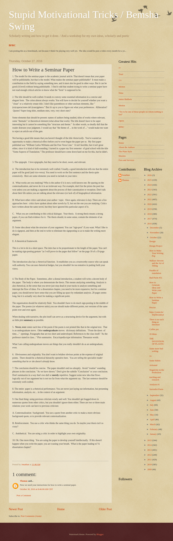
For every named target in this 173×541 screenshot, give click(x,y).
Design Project (155, 246)
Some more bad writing (156, 349)
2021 (149, 199)
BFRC (12, 45)
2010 (149, 464)
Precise (152, 307)
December (154, 228)
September (155, 395)
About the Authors (127, 147)
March (153, 424)
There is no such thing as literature (156, 322)
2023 (149, 189)
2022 (149, 194)
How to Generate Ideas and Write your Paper (155, 287)
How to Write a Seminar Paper (156, 300)
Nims (121, 93)
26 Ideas (153, 334)
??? (120, 80)
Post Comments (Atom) (31, 516)
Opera (121, 121)
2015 (149, 440)
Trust (121, 74)
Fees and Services (126, 160)
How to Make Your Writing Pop (156, 253)
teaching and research (154, 378)
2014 (149, 445)
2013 (149, 450)
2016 (149, 223)
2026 (149, 175)
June (152, 410)
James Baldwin (125, 99)
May (152, 415)
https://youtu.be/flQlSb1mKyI (156, 313)
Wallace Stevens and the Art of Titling (156, 263)
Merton (122, 87)
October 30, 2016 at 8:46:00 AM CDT (36, 489)
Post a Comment (24, 495)
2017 (149, 219)
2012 (149, 455)
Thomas (23, 481)
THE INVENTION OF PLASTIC (156, 341)
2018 (149, 214)
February (154, 429)
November (155, 232)
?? (119, 68)
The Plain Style (125, 151)
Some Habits (154, 360)
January (153, 434)
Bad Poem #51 (155, 278)
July (152, 405)
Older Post (105, 509)
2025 (149, 180)
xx (150, 356)
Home (61, 509)
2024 (149, 185)
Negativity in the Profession (156, 371)
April (152, 419)
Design (152, 241)
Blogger (99, 534)
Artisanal (153, 365)
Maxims (122, 156)
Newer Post (16, 509)
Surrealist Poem (156, 389)
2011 (149, 459)
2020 (149, 204)
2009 (149, 469)
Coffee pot (153, 329)
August (153, 400)
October (153, 237)
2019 (149, 209)
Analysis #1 (154, 384)
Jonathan (126, 175)
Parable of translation (155, 271)
